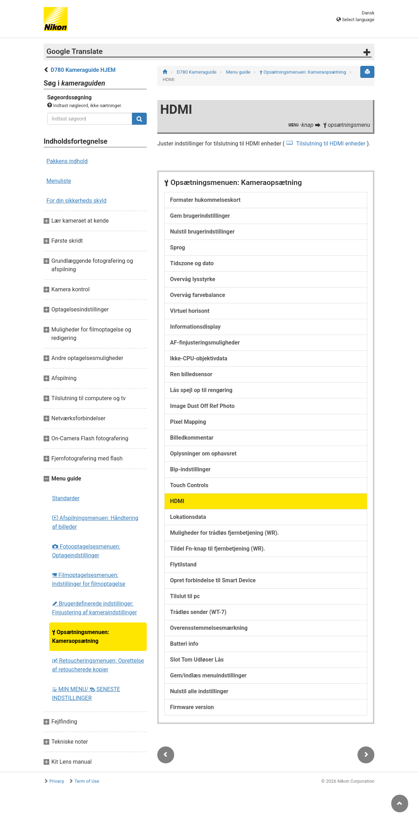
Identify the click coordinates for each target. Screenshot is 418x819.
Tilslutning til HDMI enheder (331, 143)
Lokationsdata (188, 517)
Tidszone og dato (192, 263)
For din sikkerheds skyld (76, 200)
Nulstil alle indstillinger (199, 691)
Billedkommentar (191, 437)
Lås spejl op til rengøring (201, 390)
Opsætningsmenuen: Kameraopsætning (80, 636)
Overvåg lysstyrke (192, 279)
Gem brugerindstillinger (200, 215)
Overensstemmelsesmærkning (208, 628)
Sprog (177, 247)
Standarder (66, 498)
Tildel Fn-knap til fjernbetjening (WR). (217, 548)
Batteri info (184, 643)
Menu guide (239, 72)
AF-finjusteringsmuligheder (205, 342)
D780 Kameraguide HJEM (83, 70)
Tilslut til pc (185, 596)
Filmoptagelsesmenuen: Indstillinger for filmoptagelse (88, 579)
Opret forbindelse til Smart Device (212, 580)
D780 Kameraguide (197, 72)
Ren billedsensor (191, 374)
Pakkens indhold (67, 161)
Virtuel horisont (189, 311)
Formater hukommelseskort (205, 200)
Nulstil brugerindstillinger (202, 231)
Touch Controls (189, 485)
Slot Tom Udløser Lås (196, 659)
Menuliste (58, 181)
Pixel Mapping (188, 421)
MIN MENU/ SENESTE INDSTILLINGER (86, 693)
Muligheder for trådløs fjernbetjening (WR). (224, 532)
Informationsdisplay (195, 326)
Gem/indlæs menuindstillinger (208, 675)
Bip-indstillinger (190, 469)
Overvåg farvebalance (197, 295)
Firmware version (192, 707)
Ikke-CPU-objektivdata (198, 358)
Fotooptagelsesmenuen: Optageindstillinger (86, 551)
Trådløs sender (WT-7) (198, 612)
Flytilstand (183, 564)
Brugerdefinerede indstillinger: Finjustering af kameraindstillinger (94, 608)
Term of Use (87, 781)
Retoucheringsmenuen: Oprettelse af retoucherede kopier (98, 665)
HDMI (177, 501)
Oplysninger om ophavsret (203, 453)
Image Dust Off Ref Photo (202, 406)
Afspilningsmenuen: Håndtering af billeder (95, 522)
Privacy (56, 781)
